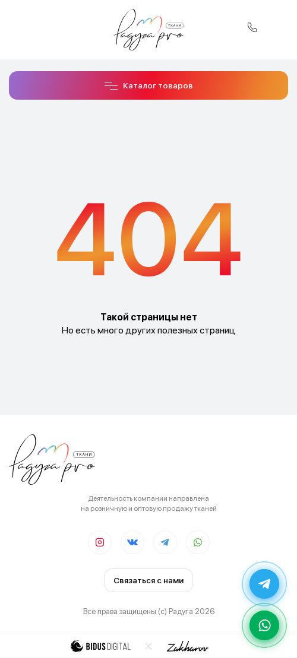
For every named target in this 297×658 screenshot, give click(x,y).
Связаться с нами (148, 580)
